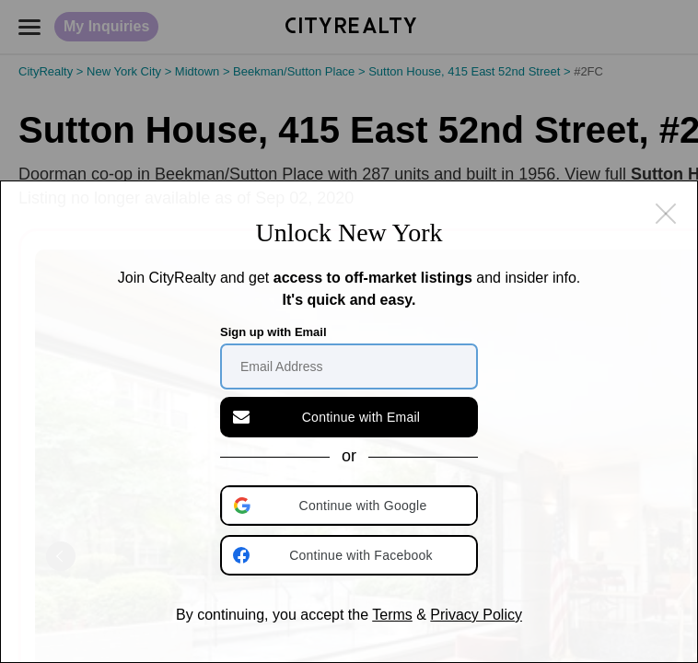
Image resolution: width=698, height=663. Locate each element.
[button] (351, 505)
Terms (392, 614)
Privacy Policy (476, 614)
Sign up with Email (273, 332)
